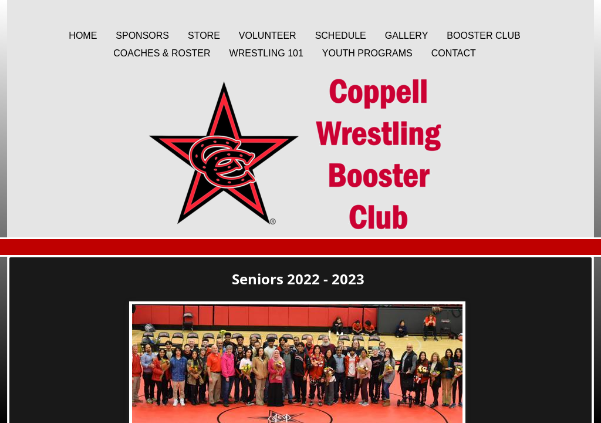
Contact (453, 53)
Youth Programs (367, 53)
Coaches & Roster (161, 53)
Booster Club (483, 36)
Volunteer (267, 36)
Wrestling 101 (266, 53)
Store (204, 36)
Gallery (406, 36)
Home (83, 36)
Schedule (340, 36)
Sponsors (142, 36)
